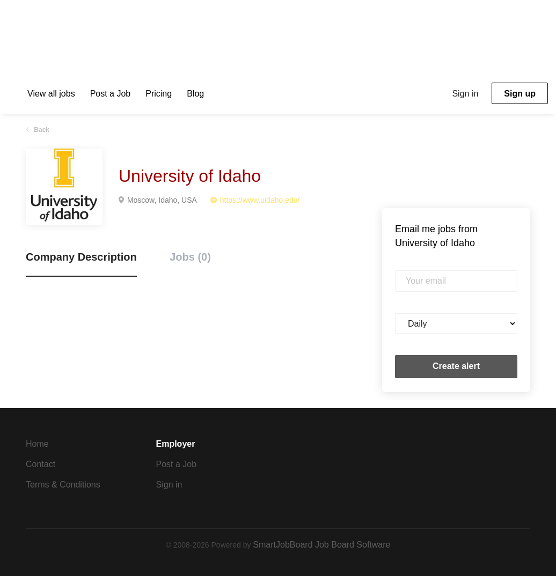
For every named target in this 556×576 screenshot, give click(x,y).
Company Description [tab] (81, 257)
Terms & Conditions (63, 484)
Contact (40, 464)
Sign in (465, 93)
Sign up (520, 93)
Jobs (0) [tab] (190, 257)
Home (37, 443)
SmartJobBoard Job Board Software (321, 544)
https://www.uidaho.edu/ (260, 200)
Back (40, 130)
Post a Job (176, 464)
